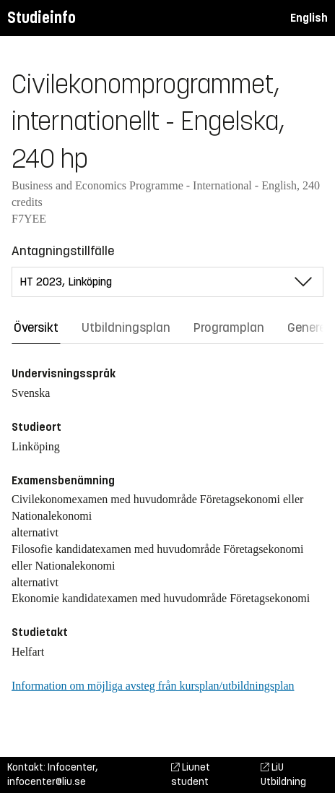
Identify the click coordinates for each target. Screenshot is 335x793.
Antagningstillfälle (63, 251)
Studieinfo (41, 17)
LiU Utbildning (283, 774)
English (309, 18)
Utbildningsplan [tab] (126, 327)
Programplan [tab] (228, 327)
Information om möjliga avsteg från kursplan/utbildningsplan (153, 686)
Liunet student (190, 774)
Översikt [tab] (36, 327)
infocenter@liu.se (46, 782)
